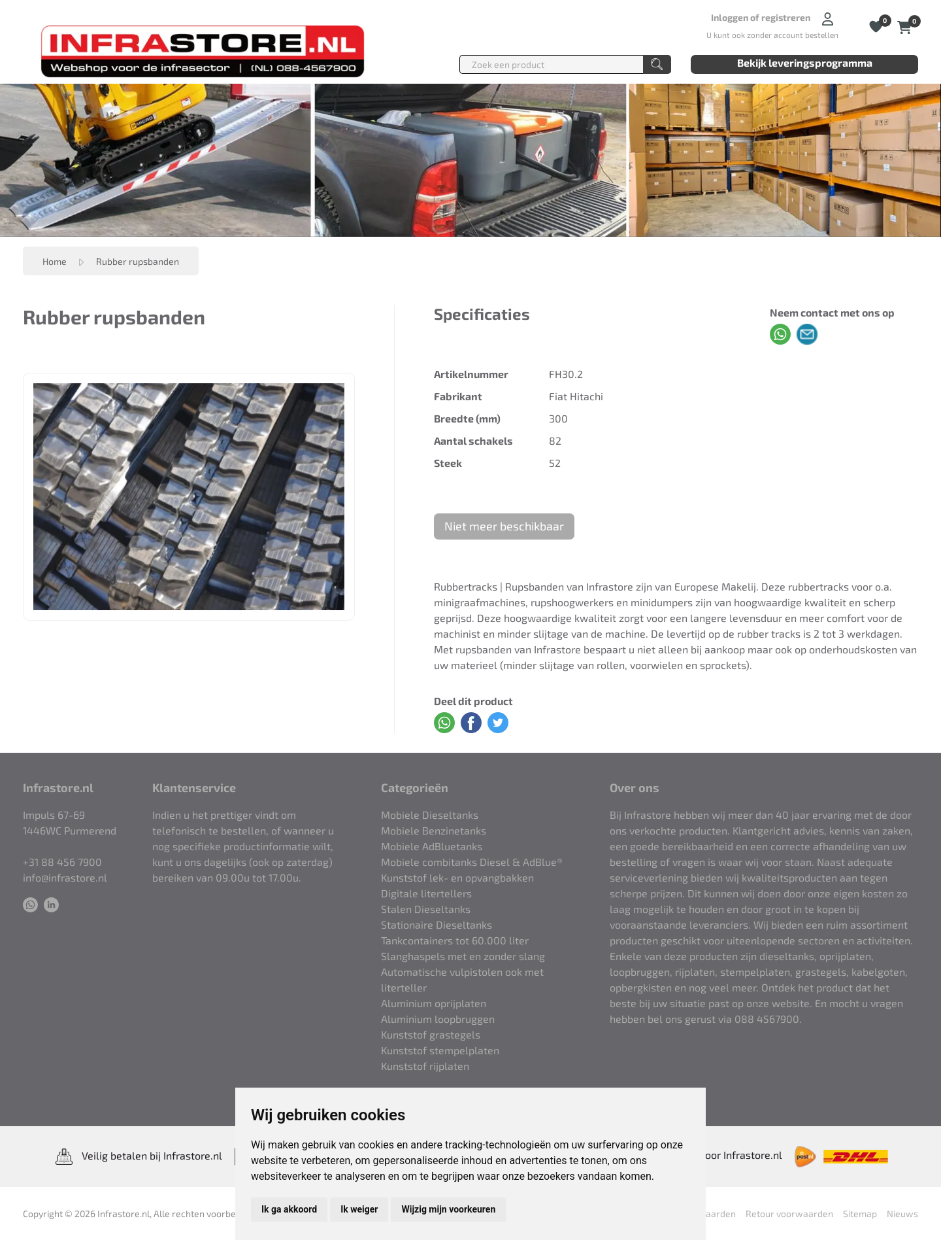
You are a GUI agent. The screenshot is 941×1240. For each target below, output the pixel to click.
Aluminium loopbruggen (438, 1018)
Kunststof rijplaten (425, 1065)
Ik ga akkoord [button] (289, 1209)
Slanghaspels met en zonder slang (463, 956)
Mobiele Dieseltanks (429, 814)
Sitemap (860, 1213)
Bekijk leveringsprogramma (804, 62)
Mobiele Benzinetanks (433, 830)
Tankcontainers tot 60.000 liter (455, 940)
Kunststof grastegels (430, 1034)
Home (54, 261)
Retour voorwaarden (789, 1213)
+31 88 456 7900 (62, 861)
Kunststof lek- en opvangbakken (457, 877)
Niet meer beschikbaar (504, 526)
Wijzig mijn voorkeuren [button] (448, 1209)
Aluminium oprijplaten (433, 1003)
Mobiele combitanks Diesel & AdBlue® (472, 861)
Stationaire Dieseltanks (436, 924)
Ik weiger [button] (359, 1209)
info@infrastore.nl (65, 877)
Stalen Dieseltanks (425, 909)
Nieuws (902, 1213)
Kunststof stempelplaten (440, 1050)
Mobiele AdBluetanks (431, 846)
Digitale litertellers (426, 893)
